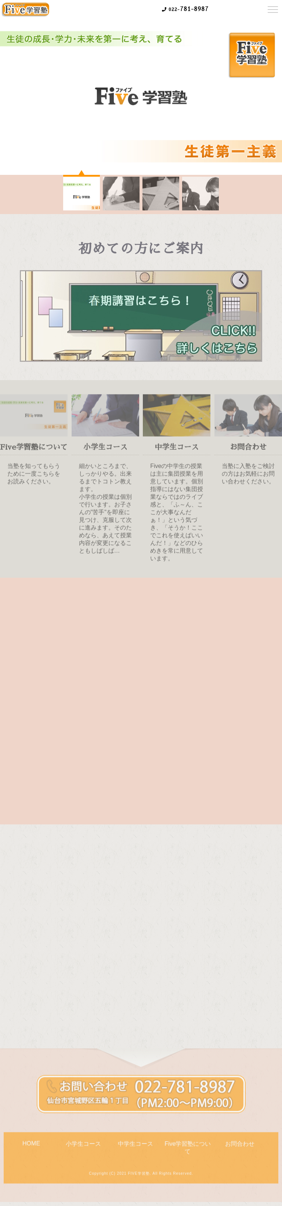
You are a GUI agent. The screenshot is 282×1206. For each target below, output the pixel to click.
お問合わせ (239, 1146)
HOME (31, 1146)
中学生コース (135, 1146)
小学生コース (83, 1146)
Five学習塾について (187, 1150)
